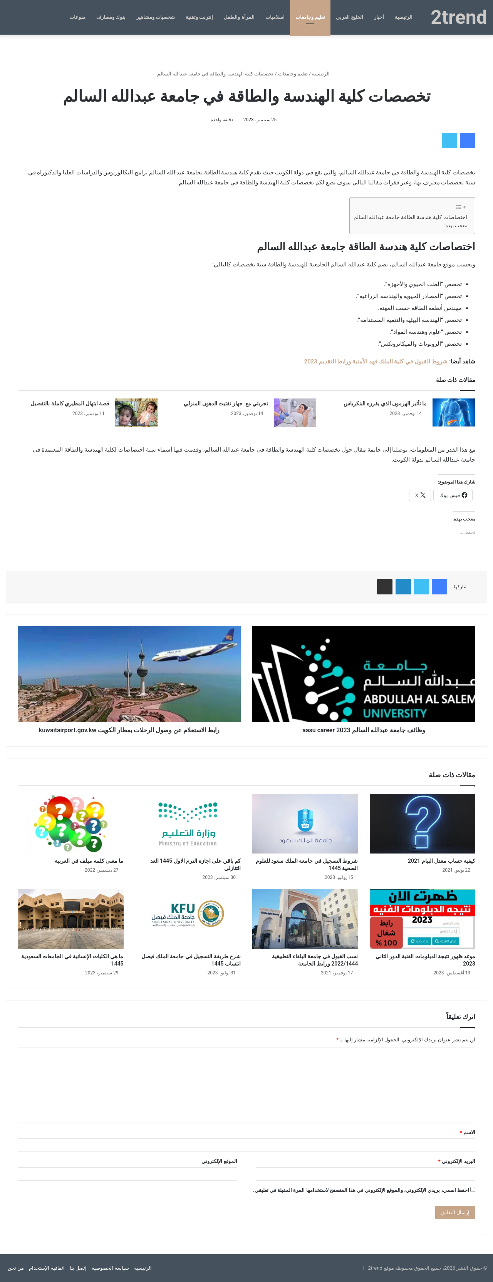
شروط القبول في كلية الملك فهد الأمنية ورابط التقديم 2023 (376, 361)
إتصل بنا (78, 1268)
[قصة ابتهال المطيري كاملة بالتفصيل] (136, 412)
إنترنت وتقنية (199, 17)
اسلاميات (275, 17)
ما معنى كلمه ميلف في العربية (89, 861)
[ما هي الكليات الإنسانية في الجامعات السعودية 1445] (71, 919)
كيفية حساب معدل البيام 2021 (441, 861)
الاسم (467, 1132)
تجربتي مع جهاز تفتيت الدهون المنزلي (226, 403)
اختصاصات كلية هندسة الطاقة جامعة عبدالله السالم (410, 217)
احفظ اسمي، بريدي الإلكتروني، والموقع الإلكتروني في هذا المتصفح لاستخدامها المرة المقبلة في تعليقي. (361, 1190)
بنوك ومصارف (111, 17)
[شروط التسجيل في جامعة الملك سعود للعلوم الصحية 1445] (305, 824)
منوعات (77, 17)
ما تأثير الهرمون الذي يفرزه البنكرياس (385, 403)
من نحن (16, 1268)
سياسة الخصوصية (110, 1268)
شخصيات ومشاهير (155, 17)
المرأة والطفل (239, 17)
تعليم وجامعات (310, 17)
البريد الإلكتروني (456, 1161)
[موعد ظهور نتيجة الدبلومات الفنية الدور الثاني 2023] (423, 919)
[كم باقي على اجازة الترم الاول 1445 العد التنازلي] (188, 824)
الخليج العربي (349, 17)
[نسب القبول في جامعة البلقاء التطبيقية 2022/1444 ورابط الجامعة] (305, 919)
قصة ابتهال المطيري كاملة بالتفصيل (69, 403)
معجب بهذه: (455, 225)
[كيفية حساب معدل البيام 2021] (423, 824)
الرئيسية (404, 17)
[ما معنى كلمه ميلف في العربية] (71, 824)
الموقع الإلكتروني (219, 1161)
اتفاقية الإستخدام (46, 1268)
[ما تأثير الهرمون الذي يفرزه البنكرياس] (454, 412)
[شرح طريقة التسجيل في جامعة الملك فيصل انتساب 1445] (188, 919)
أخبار (379, 17)
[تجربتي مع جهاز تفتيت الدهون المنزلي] (295, 412)
